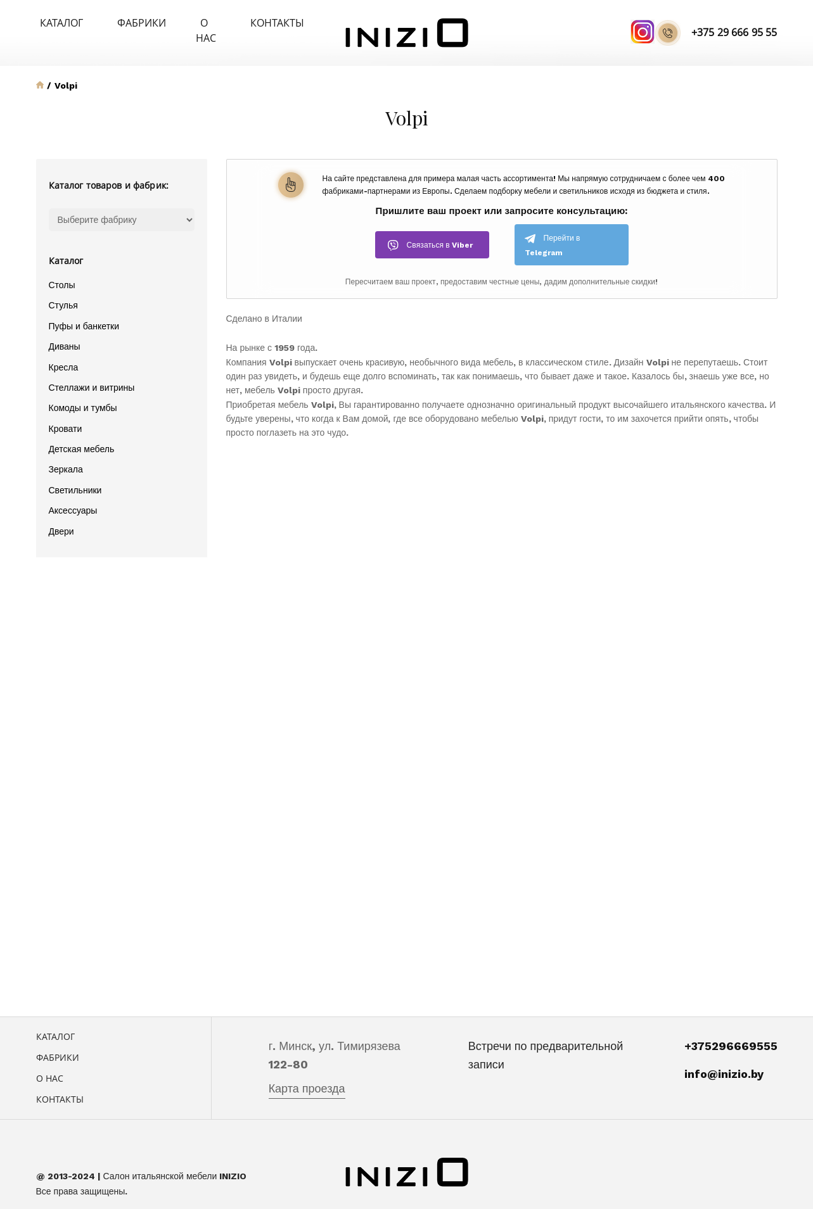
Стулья (63, 290)
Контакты (245, 22)
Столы (62, 269)
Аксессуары (73, 495)
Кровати (65, 413)
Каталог (55, 22)
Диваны (64, 331)
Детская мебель (82, 433)
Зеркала (66, 454)
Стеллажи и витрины (92, 372)
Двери (61, 515)
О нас (182, 22)
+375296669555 (731, 1030)
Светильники (75, 474)
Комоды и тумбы (83, 393)
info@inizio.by (724, 1058)
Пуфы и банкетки (84, 310)
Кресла (64, 351)
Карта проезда (307, 1072)
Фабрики (121, 22)
